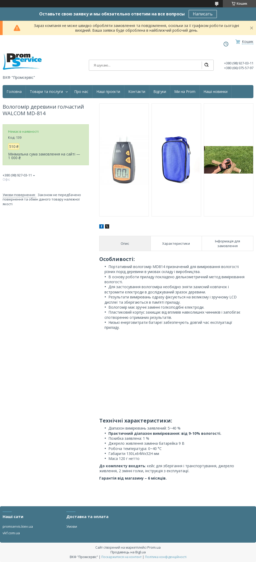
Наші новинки (215, 91)
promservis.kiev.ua (18, 526)
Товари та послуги (46, 91)
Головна (14, 91)
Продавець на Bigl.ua (128, 552)
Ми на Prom (184, 91)
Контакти (136, 91)
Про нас (81, 91)
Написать (203, 14)
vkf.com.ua (11, 533)
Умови (71, 526)
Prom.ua (154, 547)
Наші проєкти (108, 91)
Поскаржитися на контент (121, 557)
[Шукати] (206, 65)
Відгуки (159, 91)
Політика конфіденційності (166, 557)
